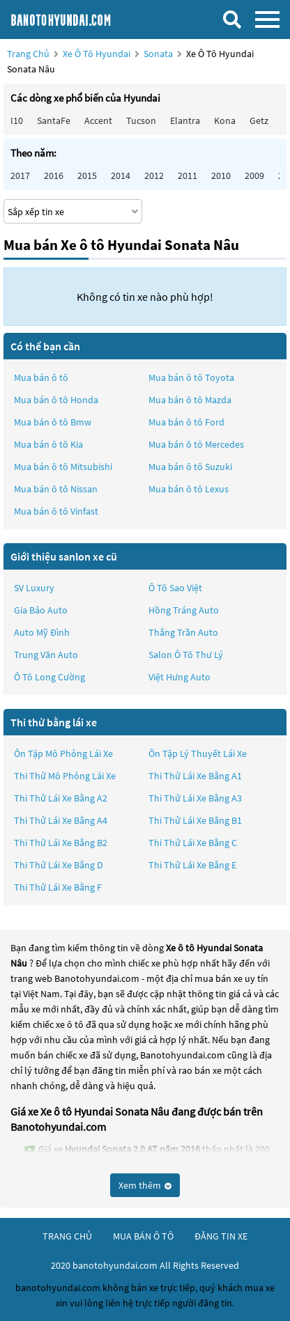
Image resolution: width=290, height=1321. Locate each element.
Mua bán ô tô (41, 377)
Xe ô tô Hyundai (96, 53)
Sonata (159, 53)
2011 (187, 175)
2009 (254, 175)
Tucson (141, 120)
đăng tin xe (220, 1236)
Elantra (185, 120)
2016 (53, 175)
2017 (20, 175)
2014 (120, 175)
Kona (225, 120)
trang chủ (67, 1236)
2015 (87, 175)
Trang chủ (28, 53)
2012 (154, 175)
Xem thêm (145, 1185)
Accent (98, 120)
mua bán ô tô (143, 1236)
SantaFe (53, 120)
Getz (259, 120)
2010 (221, 175)
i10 (16, 120)
